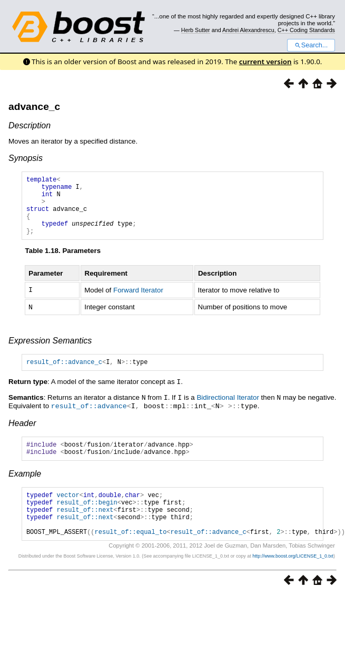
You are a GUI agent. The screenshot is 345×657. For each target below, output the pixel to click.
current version (265, 61)
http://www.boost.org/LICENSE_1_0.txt (292, 580)
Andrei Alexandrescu (248, 30)
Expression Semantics (50, 352)
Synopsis (25, 158)
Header (22, 434)
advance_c (34, 106)
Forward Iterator (138, 302)
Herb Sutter (195, 30)
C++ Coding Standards (306, 30)
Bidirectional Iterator (227, 410)
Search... (311, 45)
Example (24, 488)
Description (29, 125)
